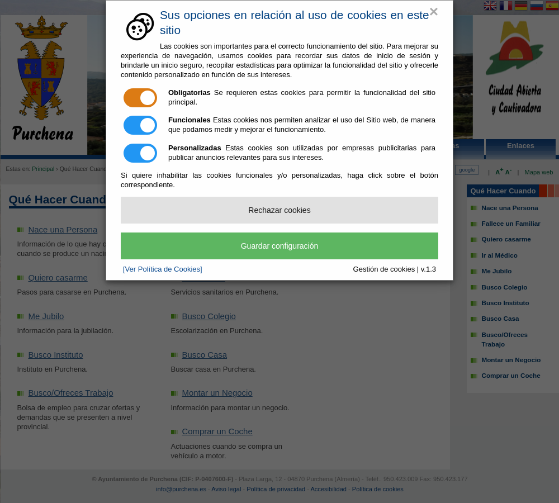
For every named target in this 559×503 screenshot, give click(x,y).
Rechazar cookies (279, 210)
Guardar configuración (280, 245)
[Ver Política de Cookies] (162, 269)
